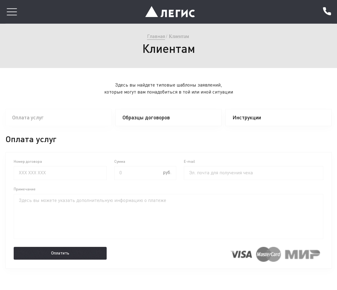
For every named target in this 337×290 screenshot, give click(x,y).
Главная (156, 36)
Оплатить (60, 252)
